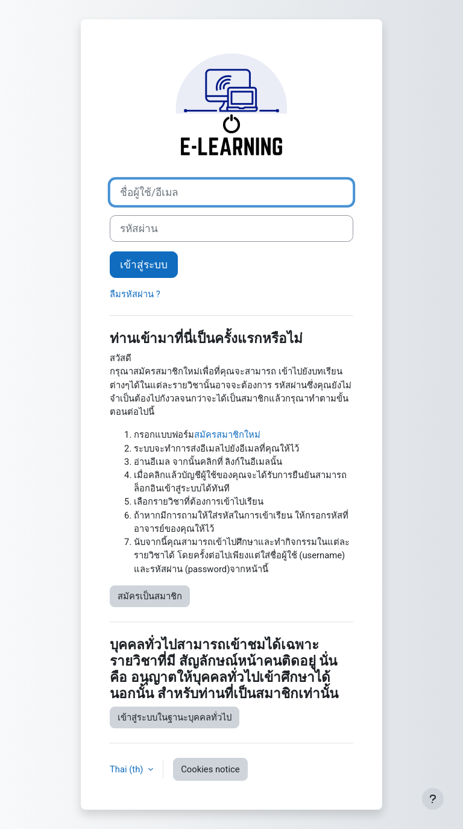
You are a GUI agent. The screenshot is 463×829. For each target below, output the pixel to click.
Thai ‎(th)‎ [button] (127, 769)
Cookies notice (210, 769)
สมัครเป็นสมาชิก (150, 596)
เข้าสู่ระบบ (144, 265)
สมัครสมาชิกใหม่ (227, 434)
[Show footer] (433, 799)
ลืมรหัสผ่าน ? (135, 294)
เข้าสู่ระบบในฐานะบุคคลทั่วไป (175, 717)
